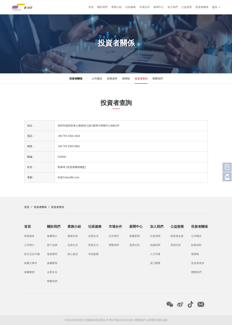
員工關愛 (155, 263)
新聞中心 (158, 7)
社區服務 (130, 7)
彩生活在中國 (32, 254)
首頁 (91, 7)
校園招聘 (155, 245)
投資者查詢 (141, 78)
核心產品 (73, 254)
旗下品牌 (52, 245)
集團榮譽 (29, 272)
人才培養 (155, 254)
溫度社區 (134, 245)
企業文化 (52, 272)
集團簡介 (52, 235)
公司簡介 (29, 245)
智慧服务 (29, 235)
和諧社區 (176, 245)
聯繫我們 (157, 78)
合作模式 (114, 235)
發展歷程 (52, 254)
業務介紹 (116, 7)
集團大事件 (30, 263)
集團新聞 (134, 235)
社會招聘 (155, 235)
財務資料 (112, 78)
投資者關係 (201, 7)
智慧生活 (93, 245)
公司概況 (97, 78)
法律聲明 (151, 320)
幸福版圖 (93, 254)
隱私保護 (162, 320)
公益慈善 (186, 7)
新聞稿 (126, 78)
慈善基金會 (177, 235)
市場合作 (144, 7)
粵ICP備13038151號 (121, 320)
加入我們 (172, 7)
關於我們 (102, 7)
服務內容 (73, 235)
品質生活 (73, 245)
